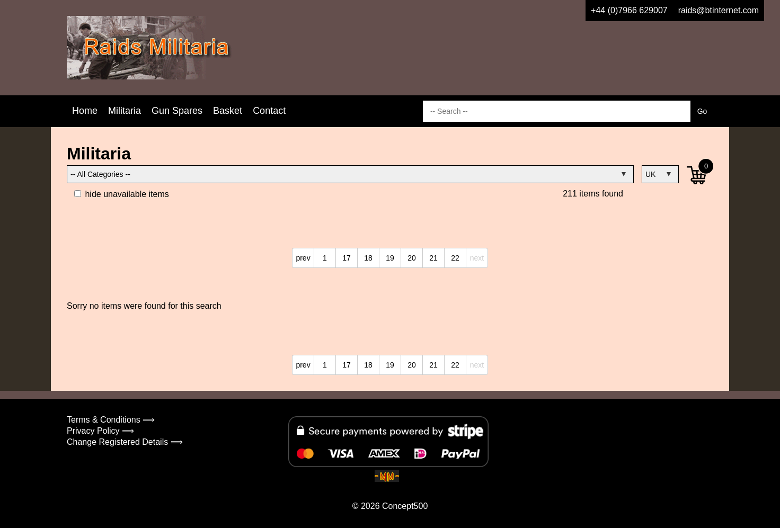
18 (368, 258)
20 (411, 258)
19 (390, 258)
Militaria (124, 110)
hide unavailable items (121, 194)
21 (433, 258)
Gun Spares (177, 110)
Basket (227, 110)
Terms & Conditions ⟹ (111, 419)
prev (303, 258)
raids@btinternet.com (718, 10)
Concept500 (405, 506)
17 (346, 258)
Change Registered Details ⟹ (125, 441)
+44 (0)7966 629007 (629, 10)
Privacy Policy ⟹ (100, 430)
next (477, 258)
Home (85, 110)
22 (455, 258)
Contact (269, 110)
